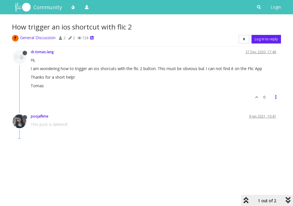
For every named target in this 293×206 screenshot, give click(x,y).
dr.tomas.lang (42, 51)
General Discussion (38, 37)
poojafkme (39, 116)
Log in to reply (266, 39)
